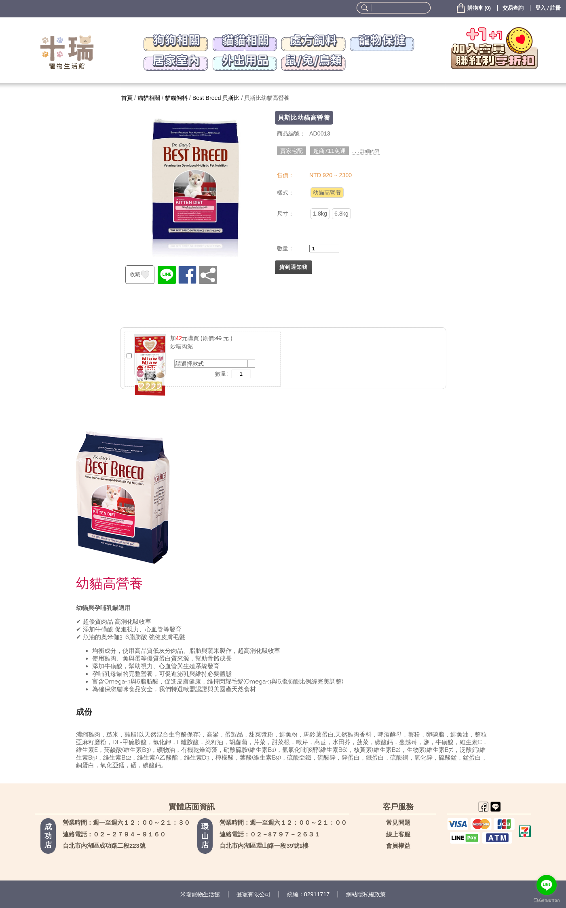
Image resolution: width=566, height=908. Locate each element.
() (473, 8)
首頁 (127, 98)
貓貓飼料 (176, 98)
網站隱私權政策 (366, 894)
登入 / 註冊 (548, 8)
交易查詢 (513, 8)
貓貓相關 (148, 98)
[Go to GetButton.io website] (547, 900)
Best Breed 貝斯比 (216, 98)
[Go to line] (546, 885)
